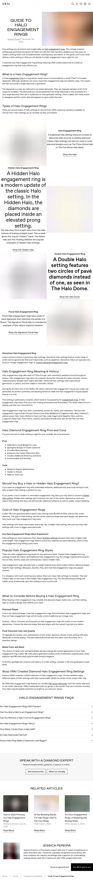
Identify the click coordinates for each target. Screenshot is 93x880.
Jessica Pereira (14, 39)
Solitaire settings (50, 538)
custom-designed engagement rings (52, 362)
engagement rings (70, 399)
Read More (8, 830)
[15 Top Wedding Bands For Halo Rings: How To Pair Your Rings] (46, 804)
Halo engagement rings (54, 49)
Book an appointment (59, 867)
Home (4, 876)
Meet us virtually (57, 771)
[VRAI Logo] (6, 4)
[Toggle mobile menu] (89, 3)
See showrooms (36, 771)
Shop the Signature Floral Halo (23, 332)
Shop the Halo (70, 154)
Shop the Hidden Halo (23, 249)
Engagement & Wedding (33, 876)
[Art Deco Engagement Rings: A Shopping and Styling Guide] (77, 804)
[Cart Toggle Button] (85, 3)
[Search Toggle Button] (72, 3)
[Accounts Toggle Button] (76, 3)
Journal (15, 876)
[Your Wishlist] (81, 3)
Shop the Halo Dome (70, 296)
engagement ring (16, 78)
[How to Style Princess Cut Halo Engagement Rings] (15, 804)
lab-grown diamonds (58, 683)
